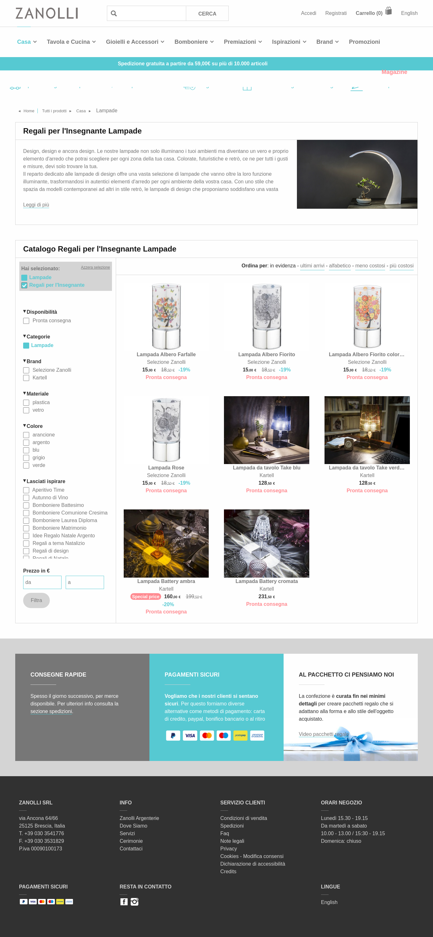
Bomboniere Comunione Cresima (69, 512)
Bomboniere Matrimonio (58, 527)
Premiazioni (240, 42)
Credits (228, 871)
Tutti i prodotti (63, 110)
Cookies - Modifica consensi (252, 856)
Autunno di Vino (49, 497)
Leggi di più (36, 204)
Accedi (308, 13)
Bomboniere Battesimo (57, 504)
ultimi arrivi (312, 265)
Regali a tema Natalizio (58, 542)
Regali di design (50, 550)
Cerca (207, 13)
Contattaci (131, 848)
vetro (37, 409)
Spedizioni (232, 826)
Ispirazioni (286, 42)
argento (40, 441)
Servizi (127, 833)
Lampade (42, 344)
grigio (38, 457)
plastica (40, 401)
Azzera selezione (95, 267)
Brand (325, 42)
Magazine (394, 72)
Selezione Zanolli (51, 369)
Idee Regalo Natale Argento (63, 535)
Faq (224, 833)
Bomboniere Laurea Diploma (64, 519)
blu (35, 449)
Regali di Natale (49, 557)
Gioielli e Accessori (132, 42)
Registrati (336, 13)
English (409, 13)
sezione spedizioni (51, 711)
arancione (43, 434)
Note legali (232, 841)
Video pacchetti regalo (324, 734)
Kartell (39, 377)
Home (32, 110)
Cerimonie (131, 841)
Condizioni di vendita (243, 818)
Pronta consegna (51, 320)
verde (38, 464)
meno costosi (370, 265)
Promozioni (364, 42)
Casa (24, 42)
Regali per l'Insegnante (57, 284)
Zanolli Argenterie (139, 818)
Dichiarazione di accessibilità (252, 864)
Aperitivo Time (47, 489)
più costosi (402, 265)
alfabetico (340, 265)
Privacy (228, 848)
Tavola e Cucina (68, 42)
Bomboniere (191, 42)
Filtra (36, 599)
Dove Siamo (133, 826)
